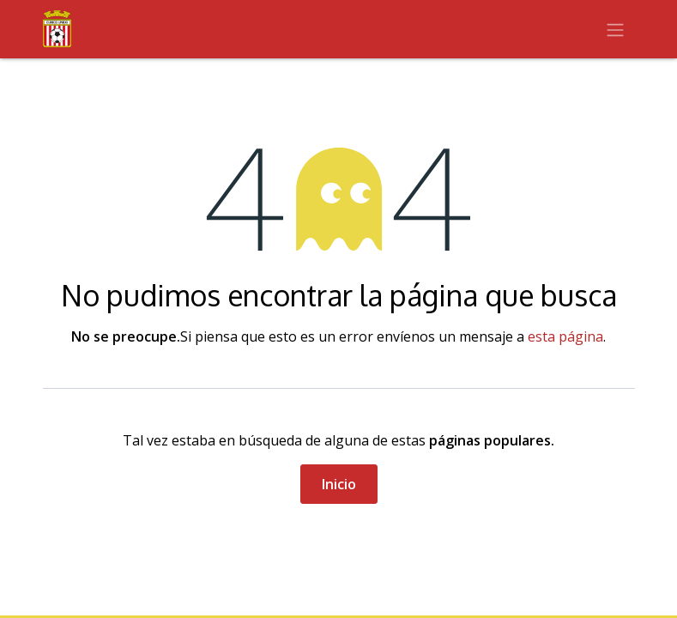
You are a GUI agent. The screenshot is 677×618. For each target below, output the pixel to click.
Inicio (339, 484)
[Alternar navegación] (615, 29)
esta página (565, 336)
